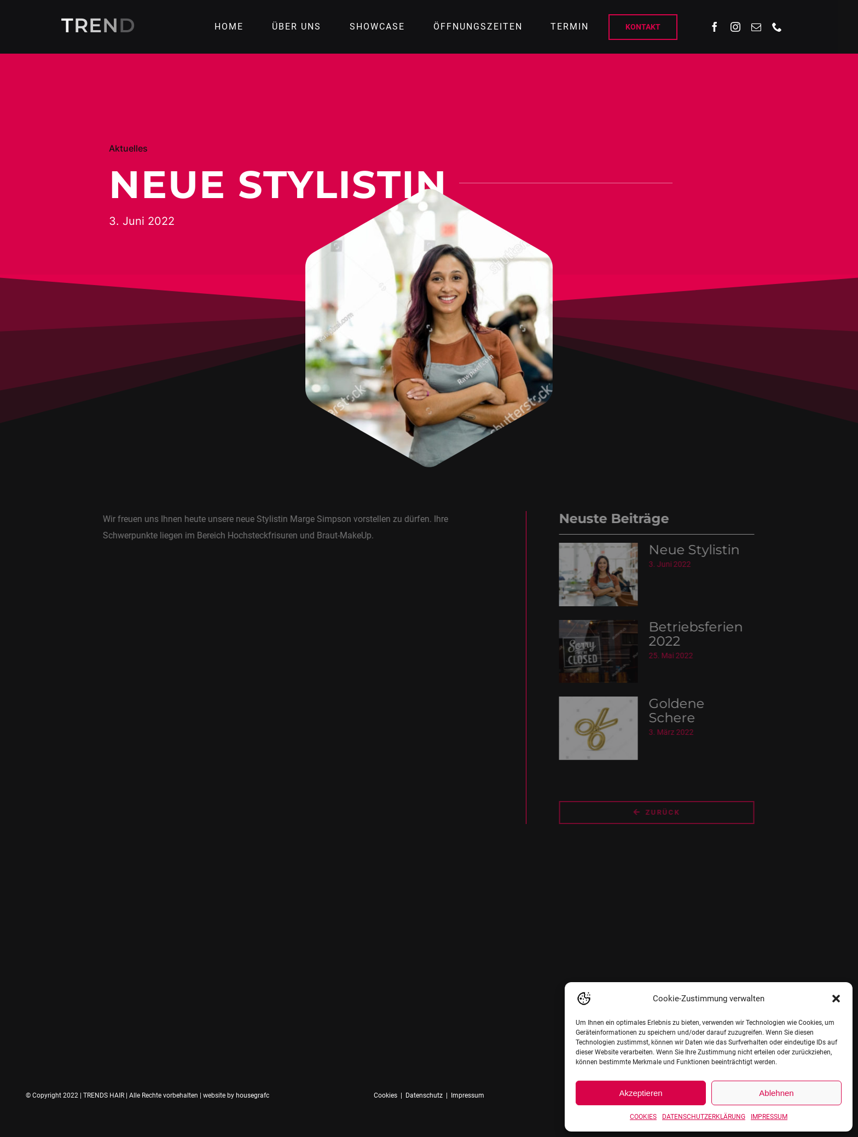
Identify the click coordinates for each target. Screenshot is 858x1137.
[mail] (756, 27)
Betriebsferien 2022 (700, 634)
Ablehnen (776, 1093)
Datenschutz (424, 1095)
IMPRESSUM (769, 1117)
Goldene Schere (681, 710)
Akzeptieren (640, 1093)
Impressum (467, 1095)
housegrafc (252, 1095)
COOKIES (643, 1117)
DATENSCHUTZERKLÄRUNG (703, 1117)
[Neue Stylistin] (602, 574)
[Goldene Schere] (602, 728)
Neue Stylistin (698, 550)
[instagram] (735, 27)
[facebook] (715, 27)
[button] (836, 998)
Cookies (385, 1095)
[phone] (777, 27)
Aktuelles (128, 148)
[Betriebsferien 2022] (602, 651)
